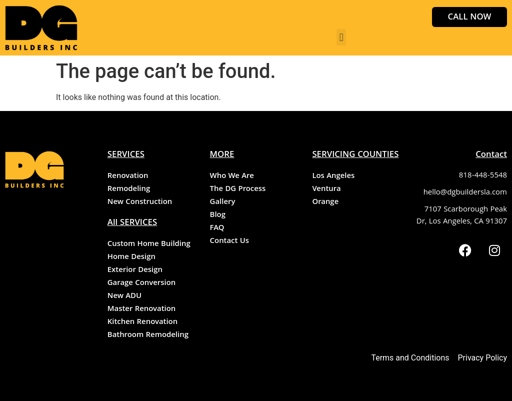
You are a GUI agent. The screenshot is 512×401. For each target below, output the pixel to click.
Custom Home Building (149, 244)
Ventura (326, 189)
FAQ (217, 228)
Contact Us (229, 241)
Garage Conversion (142, 283)
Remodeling (129, 189)
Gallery (223, 202)
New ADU (125, 296)
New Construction (140, 202)
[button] (341, 37)
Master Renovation (142, 309)
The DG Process (238, 189)
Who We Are (232, 176)
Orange (325, 202)
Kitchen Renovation (143, 322)
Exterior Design (135, 270)
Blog (218, 215)
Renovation (128, 176)
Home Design (132, 257)
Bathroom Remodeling (148, 335)
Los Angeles (333, 176)
